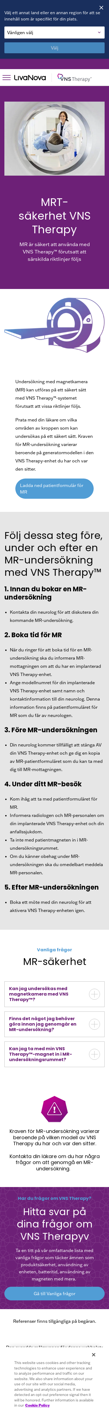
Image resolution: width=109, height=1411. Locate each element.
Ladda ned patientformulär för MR (51, 489)
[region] (54, 1379)
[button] (54, 994)
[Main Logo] (59, 77)
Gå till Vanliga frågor (54, 1293)
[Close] (101, 7)
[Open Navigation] (6, 77)
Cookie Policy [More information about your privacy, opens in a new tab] (37, 1405)
